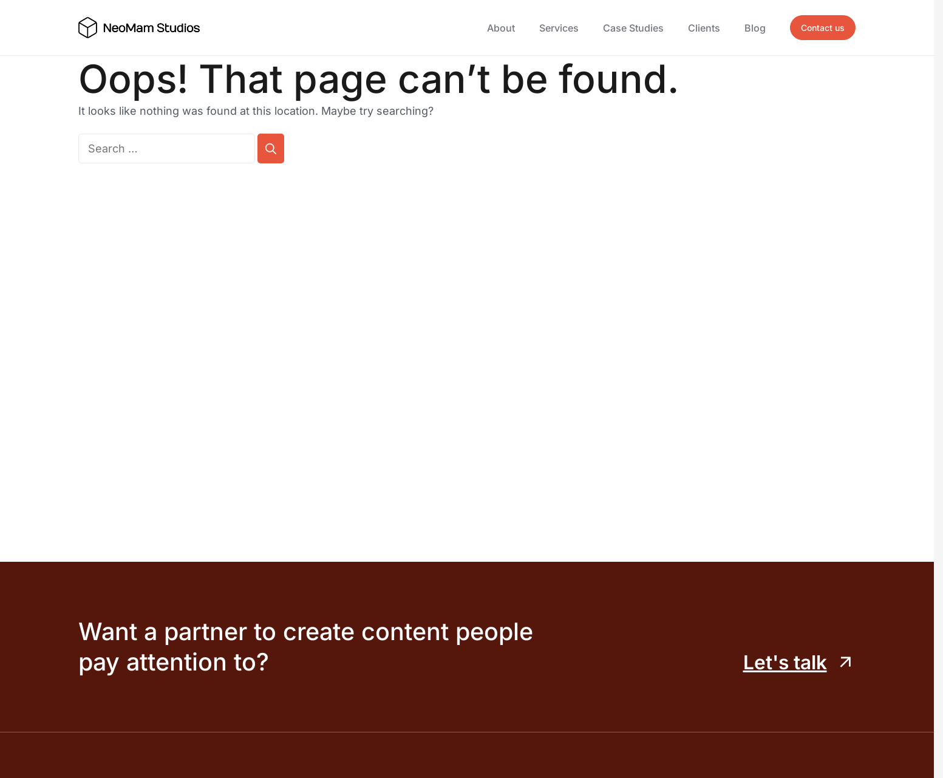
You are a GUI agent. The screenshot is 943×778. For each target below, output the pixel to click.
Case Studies (633, 28)
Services (559, 28)
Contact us (823, 27)
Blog (755, 28)
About (501, 28)
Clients (704, 28)
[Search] (270, 148)
